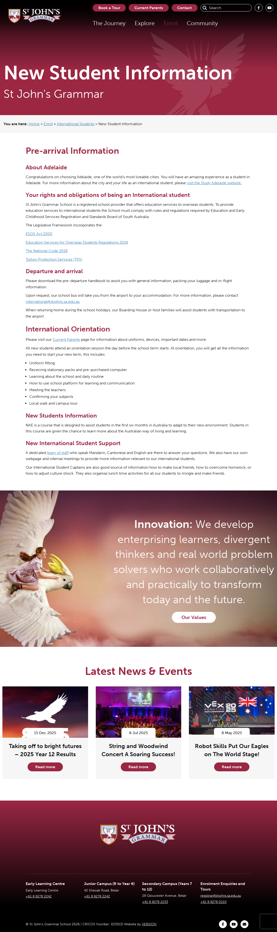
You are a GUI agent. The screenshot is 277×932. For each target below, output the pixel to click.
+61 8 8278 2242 (39, 896)
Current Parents (148, 8)
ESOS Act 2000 (39, 233)
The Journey (108, 23)
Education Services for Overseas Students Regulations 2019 (77, 242)
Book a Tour (109, 8)
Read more (45, 767)
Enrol (170, 23)
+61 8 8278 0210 (213, 902)
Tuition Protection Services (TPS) (54, 259)
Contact (184, 8)
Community (201, 23)
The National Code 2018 (47, 250)
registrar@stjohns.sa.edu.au (220, 896)
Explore (144, 23)
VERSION (149, 924)
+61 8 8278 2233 (155, 902)
